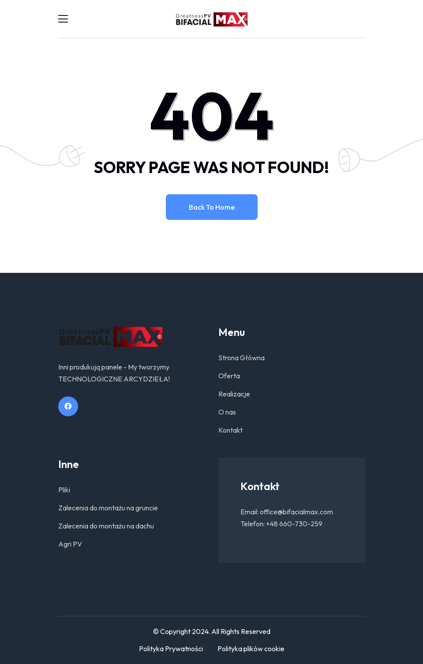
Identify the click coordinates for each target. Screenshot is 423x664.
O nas (227, 411)
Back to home (212, 207)
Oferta (229, 375)
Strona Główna (241, 357)
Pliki (64, 489)
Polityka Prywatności (171, 648)
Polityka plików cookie (250, 648)
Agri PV (70, 544)
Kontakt (230, 430)
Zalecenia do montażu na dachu (106, 525)
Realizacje (234, 393)
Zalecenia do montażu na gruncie (108, 507)
